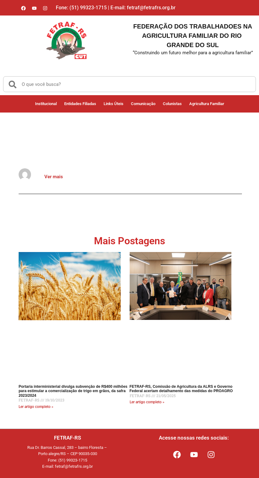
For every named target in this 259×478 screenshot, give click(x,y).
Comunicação (143, 103)
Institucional (46, 103)
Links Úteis (113, 103)
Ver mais (53, 176)
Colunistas (172, 103)
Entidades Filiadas (80, 103)
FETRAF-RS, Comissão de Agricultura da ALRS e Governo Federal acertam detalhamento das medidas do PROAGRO (181, 388)
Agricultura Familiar (206, 103)
